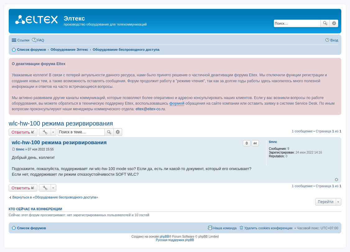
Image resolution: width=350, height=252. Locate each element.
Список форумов (31, 228)
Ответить (21, 132)
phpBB (164, 236)
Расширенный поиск (334, 23)
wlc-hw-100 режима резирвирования (61, 123)
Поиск (325, 23)
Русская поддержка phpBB (175, 240)
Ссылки (23, 40)
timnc (273, 142)
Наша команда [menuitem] (225, 228)
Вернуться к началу (336, 179)
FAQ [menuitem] (40, 40)
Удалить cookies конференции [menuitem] (268, 228)
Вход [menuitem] (334, 40)
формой (177, 103)
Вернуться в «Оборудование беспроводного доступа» (55, 197)
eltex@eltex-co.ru (150, 109)
